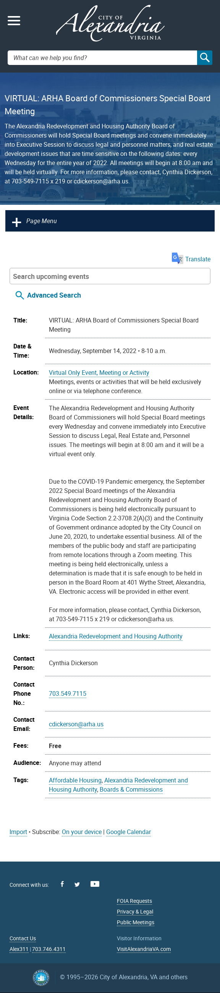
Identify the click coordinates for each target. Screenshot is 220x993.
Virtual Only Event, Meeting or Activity (99, 372)
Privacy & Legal (135, 911)
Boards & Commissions (131, 789)
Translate (191, 259)
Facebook (62, 884)
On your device (82, 832)
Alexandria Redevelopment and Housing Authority (116, 636)
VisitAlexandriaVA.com (144, 949)
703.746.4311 (49, 949)
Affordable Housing (75, 780)
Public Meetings (135, 922)
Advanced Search (54, 295)
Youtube (95, 884)
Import (18, 832)
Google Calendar (128, 832)
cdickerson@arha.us (76, 724)
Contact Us (23, 938)
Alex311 (19, 949)
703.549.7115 (67, 693)
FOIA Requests (134, 900)
